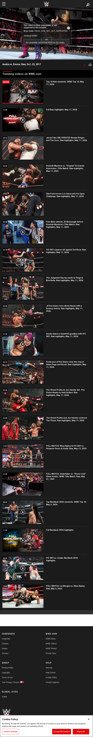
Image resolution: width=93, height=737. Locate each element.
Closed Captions (52, 682)
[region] (46, 726)
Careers (5, 644)
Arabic (4, 697)
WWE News (51, 639)
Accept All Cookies (62, 732)
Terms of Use (7, 677)
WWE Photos (51, 648)
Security (49, 668)
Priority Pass (51, 653)
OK (46, 39)
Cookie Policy (51, 677)
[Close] (89, 719)
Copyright (6, 673)
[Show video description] (84, 64)
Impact (4, 648)
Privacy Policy (7, 668)
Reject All (81, 732)
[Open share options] (90, 64)
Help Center (51, 673)
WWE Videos (51, 644)
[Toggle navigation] (3, 3)
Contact (5, 653)
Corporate (6, 639)
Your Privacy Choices (10, 682)
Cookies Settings (11, 732)
